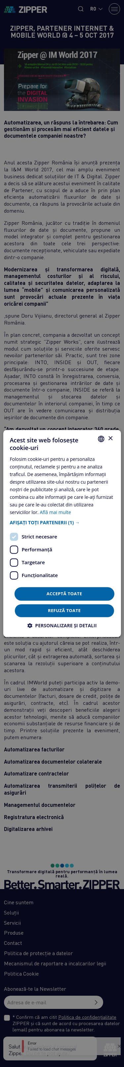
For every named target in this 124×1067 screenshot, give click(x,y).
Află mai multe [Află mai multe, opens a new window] (55, 512)
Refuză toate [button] (64, 611)
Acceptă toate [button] (64, 594)
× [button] (110, 438)
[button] (62, 523)
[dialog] (62, 533)
